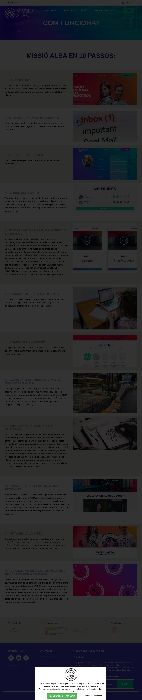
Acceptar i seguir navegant (62, 696)
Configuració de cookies (93, 696)
